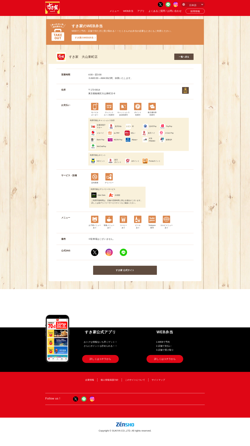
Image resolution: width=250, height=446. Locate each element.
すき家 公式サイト (125, 270)
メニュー (114, 11)
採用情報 (195, 11)
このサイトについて (135, 380)
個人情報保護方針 (109, 380)
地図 (185, 90)
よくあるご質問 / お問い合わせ (165, 11)
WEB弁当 (128, 11)
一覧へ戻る (184, 57)
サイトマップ (158, 380)
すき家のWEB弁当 (84, 37)
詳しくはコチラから (100, 359)
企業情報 (89, 380)
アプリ (140, 11)
